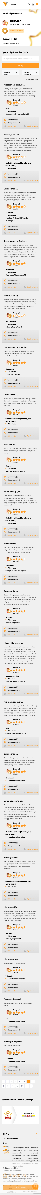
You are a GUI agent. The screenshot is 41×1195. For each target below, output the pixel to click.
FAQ (10, 1189)
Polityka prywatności (30, 1191)
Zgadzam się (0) (13, 119)
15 (22, 1086)
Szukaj (20, 66)
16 (26, 1086)
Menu (13, 4)
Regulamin (30, 1189)
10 (12, 1086)
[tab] (20, 1134)
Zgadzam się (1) (12, 280)
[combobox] (10, 72)
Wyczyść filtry (33, 79)
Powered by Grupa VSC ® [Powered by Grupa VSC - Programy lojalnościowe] (10, 1186)
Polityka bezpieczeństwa (11, 1192)
